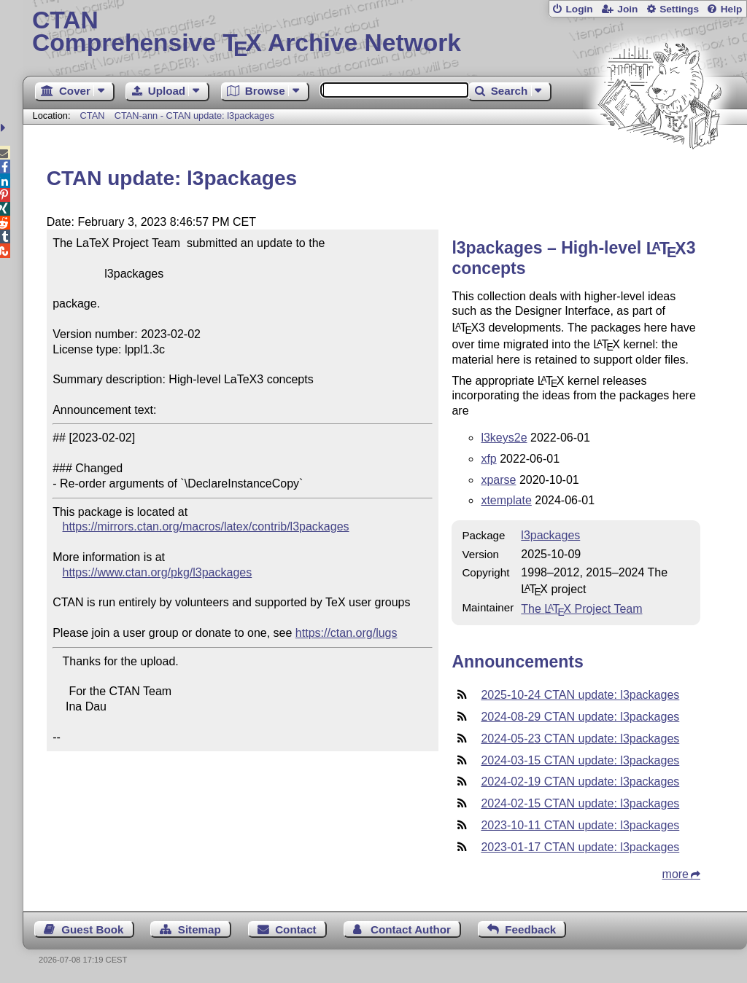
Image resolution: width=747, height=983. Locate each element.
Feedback (530, 929)
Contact (296, 929)
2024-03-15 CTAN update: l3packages (580, 760)
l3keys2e (504, 437)
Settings (679, 9)
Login (578, 9)
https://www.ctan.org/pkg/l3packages (157, 572)
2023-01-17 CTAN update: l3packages (580, 847)
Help (732, 9)
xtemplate (506, 500)
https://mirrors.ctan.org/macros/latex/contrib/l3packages (206, 526)
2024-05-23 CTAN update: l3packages (580, 738)
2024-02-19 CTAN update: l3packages (580, 781)
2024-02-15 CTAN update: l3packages (580, 803)
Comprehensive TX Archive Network (385, 32)
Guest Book (92, 929)
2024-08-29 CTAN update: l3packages (580, 716)
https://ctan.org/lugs (346, 633)
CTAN (92, 115)
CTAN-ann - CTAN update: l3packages (194, 115)
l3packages (550, 535)
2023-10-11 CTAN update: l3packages (580, 825)
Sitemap (199, 929)
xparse (498, 480)
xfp (488, 459)
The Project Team (581, 609)
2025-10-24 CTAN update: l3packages (580, 695)
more (675, 874)
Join (627, 9)
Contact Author (411, 929)
